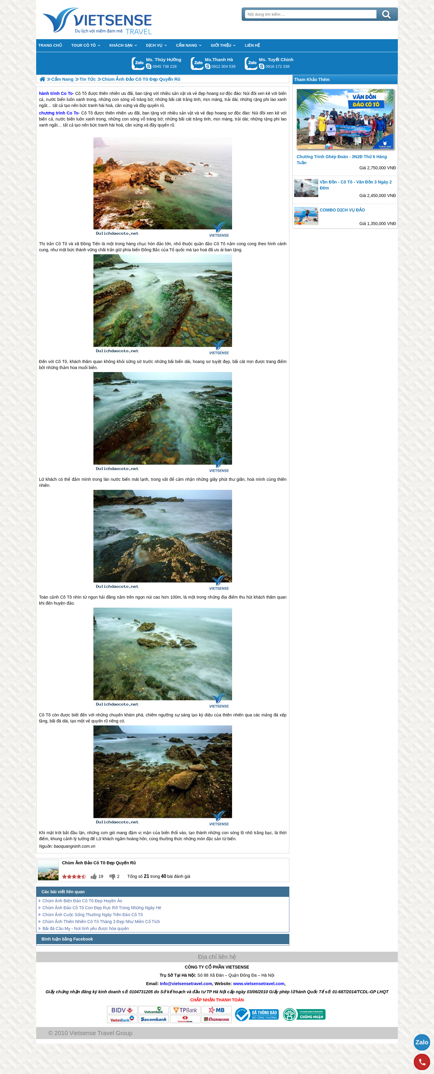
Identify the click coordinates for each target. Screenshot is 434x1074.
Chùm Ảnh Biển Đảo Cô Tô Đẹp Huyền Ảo (82, 900)
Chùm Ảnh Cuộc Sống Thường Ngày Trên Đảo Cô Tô (92, 914)
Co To (72, 113)
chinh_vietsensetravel (262, 66)
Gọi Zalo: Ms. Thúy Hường (138, 63)
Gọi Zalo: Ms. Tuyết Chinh (251, 63)
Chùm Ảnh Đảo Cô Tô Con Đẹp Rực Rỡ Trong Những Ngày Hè (101, 907)
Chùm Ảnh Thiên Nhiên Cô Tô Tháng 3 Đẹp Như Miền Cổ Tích (101, 921)
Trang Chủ (112, 19)
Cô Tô (87, 113)
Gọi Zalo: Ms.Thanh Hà (197, 63)
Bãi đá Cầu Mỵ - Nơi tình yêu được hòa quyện (85, 928)
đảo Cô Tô (215, 243)
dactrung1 (149, 66)
